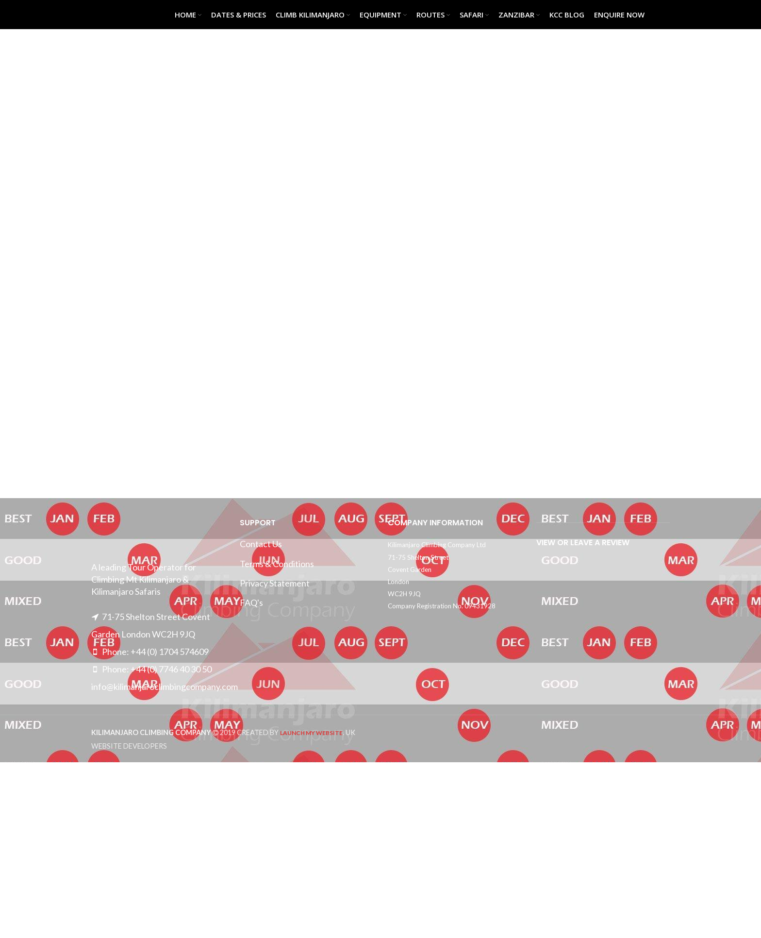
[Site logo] (115, 13)
